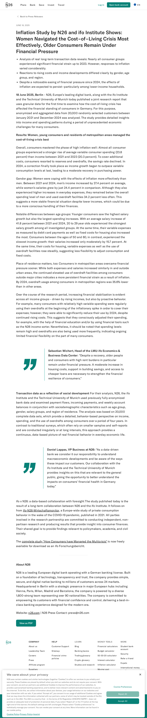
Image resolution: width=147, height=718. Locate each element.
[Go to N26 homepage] (9, 5)
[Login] (101, 4)
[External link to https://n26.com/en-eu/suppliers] (39, 669)
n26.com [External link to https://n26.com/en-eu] (34, 613)
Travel (61, 4)
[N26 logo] (10, 642)
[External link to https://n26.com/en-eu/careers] (39, 655)
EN (137, 4)
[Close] (140, 677)
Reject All (122, 697)
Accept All (122, 704)
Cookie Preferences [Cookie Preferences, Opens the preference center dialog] (123, 690)
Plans (23, 4)
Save (41, 4)
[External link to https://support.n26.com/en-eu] (62, 646)
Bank (32, 4)
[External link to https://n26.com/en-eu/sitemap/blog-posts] (62, 651)
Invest (51, 4)
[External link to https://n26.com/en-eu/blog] (85, 646)
